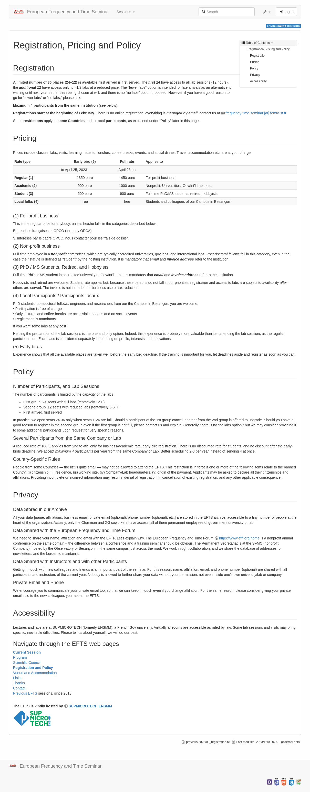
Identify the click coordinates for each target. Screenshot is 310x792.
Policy (254, 68)
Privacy (255, 75)
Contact (19, 688)
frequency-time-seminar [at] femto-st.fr (255, 113)
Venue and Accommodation (35, 673)
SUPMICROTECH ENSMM (90, 706)
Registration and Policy (33, 668)
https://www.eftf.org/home (239, 538)
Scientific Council (26, 662)
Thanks (19, 683)
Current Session (27, 652)
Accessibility (258, 81)
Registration (258, 55)
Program (20, 657)
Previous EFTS (25, 693)
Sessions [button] (126, 12)
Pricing (254, 62)
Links (17, 678)
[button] (266, 11)
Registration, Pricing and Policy (268, 49)
